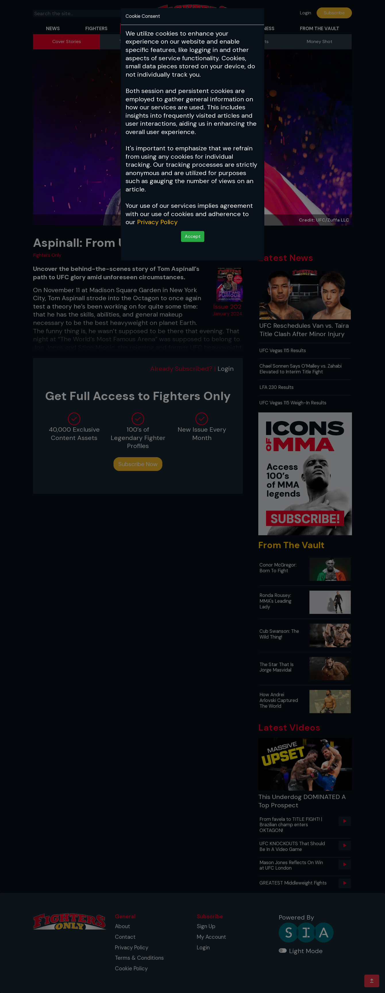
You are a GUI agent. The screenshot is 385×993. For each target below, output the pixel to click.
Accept (193, 236)
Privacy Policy (157, 222)
